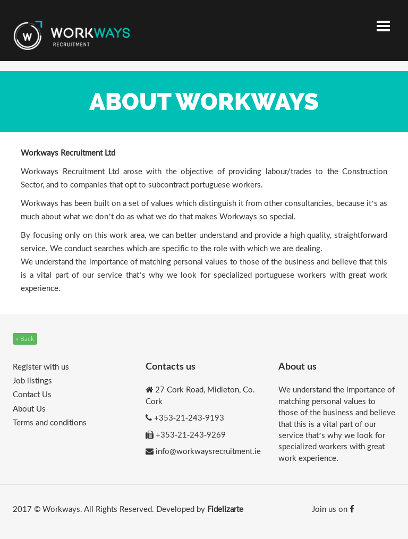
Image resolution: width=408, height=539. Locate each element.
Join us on (333, 509)
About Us (29, 408)
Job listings (32, 380)
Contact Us (32, 394)
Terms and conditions (50, 422)
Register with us (41, 366)
